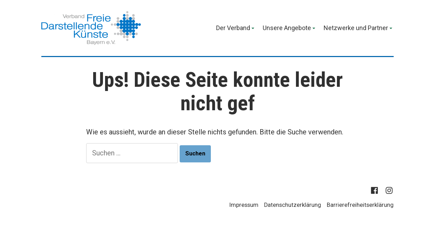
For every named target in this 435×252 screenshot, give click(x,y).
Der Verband (233, 28)
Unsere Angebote (287, 28)
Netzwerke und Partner (356, 28)
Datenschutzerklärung (292, 205)
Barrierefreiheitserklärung (360, 205)
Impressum (243, 205)
